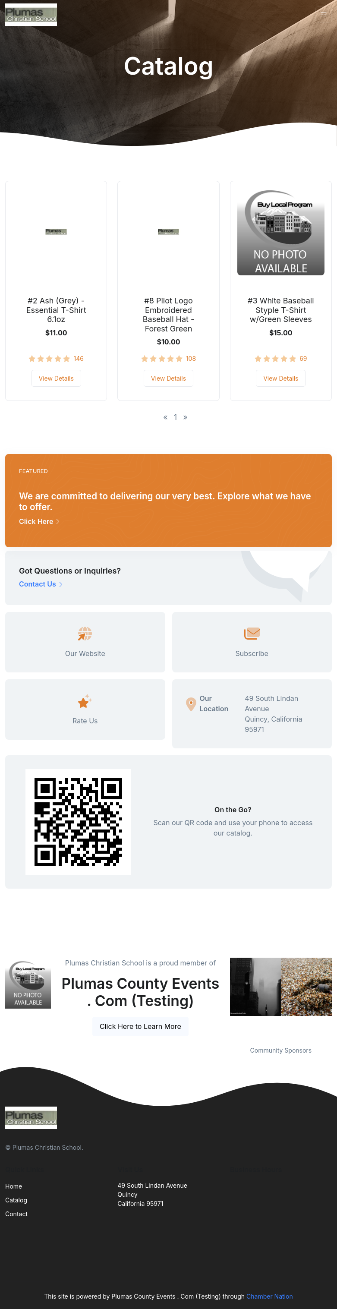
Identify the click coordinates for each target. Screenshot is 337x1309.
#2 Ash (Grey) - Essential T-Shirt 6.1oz (56, 310)
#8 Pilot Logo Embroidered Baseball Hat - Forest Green (169, 314)
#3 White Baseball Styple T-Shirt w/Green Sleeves (281, 310)
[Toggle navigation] (323, 14)
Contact (16, 1214)
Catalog (16, 1200)
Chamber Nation (269, 1296)
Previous (223, 996)
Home (13, 1186)
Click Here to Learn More (140, 1026)
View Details (56, 378)
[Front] (32, 14)
